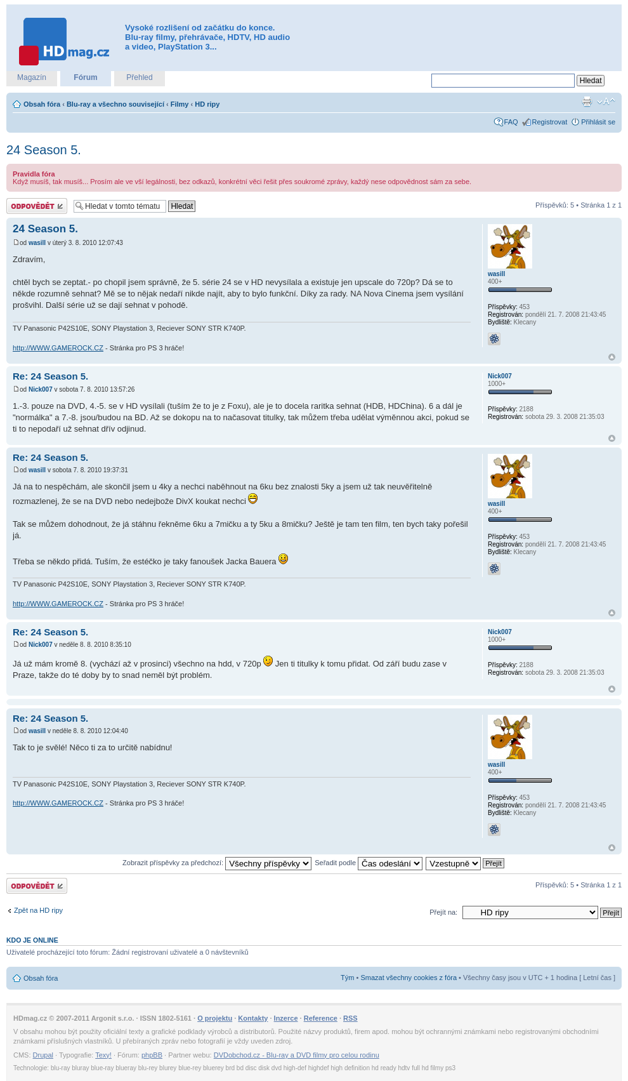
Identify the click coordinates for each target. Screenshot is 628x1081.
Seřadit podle (368, 862)
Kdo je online (32, 940)
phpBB (151, 1055)
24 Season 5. (43, 150)
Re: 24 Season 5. (50, 376)
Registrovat (550, 122)
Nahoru (611, 357)
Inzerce (286, 1018)
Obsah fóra (41, 104)
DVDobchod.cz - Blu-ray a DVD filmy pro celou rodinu (296, 1055)
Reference (320, 1018)
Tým (347, 977)
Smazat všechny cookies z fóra (408, 977)
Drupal (43, 1055)
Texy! (103, 1055)
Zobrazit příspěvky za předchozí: (216, 862)
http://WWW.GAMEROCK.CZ (58, 348)
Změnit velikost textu (606, 101)
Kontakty (253, 1018)
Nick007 (41, 389)
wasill (37, 242)
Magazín (31, 77)
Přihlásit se (598, 122)
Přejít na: (443, 912)
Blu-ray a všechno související (115, 104)
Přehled (139, 77)
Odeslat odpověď (36, 206)
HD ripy (207, 104)
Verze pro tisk (587, 101)
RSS (350, 1018)
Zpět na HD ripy (38, 910)
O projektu (214, 1018)
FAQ (511, 122)
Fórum (85, 77)
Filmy (180, 104)
